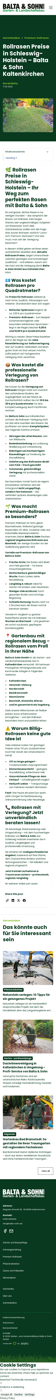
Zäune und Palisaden (13, 1270)
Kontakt (6, 1333)
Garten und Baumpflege (15, 1242)
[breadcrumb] (36, 38)
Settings (29, 1394)
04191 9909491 (9, 1219)
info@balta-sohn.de (12, 1223)
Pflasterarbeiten (11, 1263)
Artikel (22, 883)
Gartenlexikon (10, 1302)
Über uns (7, 1296)
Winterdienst (9, 1277)
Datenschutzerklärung (13, 1317)
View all (46, 1171)
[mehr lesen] (28, 981)
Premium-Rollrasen (15, 523)
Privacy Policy (7, 1398)
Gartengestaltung (12, 1249)
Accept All (6, 1394)
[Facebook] (5, 1231)
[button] (50, 7)
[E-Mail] (11, 1231)
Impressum (8, 1322)
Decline (18, 1394)
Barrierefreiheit (10, 1328)
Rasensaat (16, 225)
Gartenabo (8, 1288)
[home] (24, 7)
